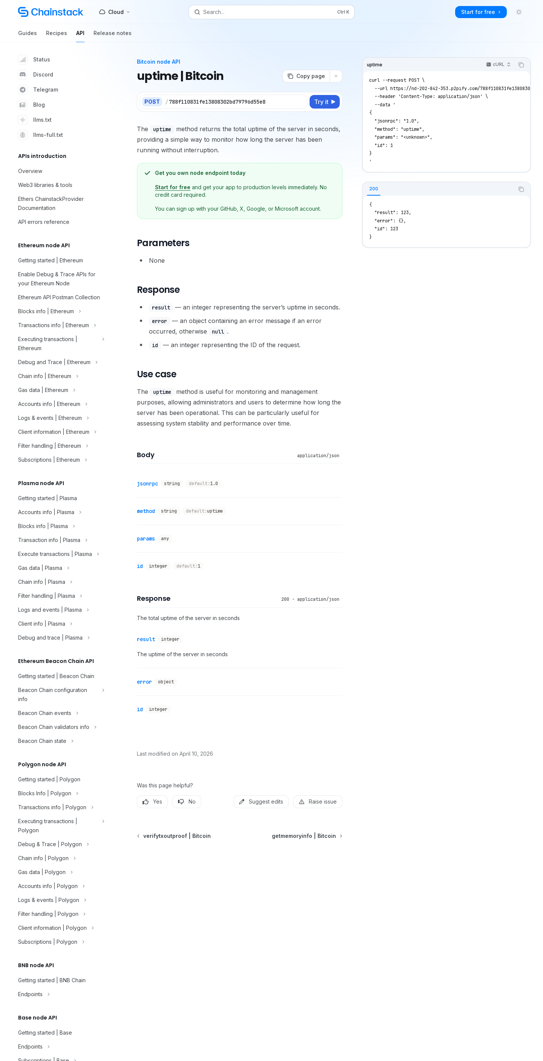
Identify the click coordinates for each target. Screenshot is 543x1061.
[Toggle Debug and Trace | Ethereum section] (60, 362)
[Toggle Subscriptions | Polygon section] (60, 942)
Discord (35, 74)
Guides (27, 36)
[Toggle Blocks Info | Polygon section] (60, 793)
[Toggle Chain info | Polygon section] (60, 858)
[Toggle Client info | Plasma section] (60, 624)
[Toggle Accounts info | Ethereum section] (60, 404)
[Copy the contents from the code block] (521, 65)
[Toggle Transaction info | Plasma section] (60, 540)
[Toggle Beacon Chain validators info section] (60, 727)
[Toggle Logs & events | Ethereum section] (60, 418)
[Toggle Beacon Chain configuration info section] (60, 694)
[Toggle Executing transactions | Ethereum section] (60, 343)
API (80, 36)
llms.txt (35, 119)
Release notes (113, 36)
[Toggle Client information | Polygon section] (60, 928)
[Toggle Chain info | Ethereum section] (60, 376)
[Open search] (271, 12)
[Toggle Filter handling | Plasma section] (60, 596)
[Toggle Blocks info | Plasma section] (60, 526)
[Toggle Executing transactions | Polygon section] (60, 826)
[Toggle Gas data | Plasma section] (60, 568)
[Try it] (325, 102)
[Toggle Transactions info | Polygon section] (60, 807)
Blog (31, 104)
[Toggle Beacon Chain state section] (60, 741)
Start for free (172, 187)
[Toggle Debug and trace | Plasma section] (60, 638)
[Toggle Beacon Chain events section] (60, 713)
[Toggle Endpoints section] (60, 994)
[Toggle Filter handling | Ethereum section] (60, 446)
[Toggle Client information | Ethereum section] (60, 432)
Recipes (56, 36)
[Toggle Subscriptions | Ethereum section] (60, 460)
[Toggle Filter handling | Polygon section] (60, 914)
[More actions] (336, 76)
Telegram (38, 89)
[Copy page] (306, 76)
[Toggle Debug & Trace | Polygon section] (60, 844)
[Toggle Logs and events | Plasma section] (60, 610)
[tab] (373, 188)
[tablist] (438, 189)
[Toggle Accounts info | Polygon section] (60, 886)
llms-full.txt (40, 134)
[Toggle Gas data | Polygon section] (60, 872)
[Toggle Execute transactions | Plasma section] (60, 554)
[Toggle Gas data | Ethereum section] (60, 390)
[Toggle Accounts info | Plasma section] (60, 512)
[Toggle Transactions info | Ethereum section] (60, 325)
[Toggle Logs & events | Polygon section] (60, 900)
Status (34, 59)
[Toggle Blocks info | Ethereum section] (60, 311)
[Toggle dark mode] (519, 12)
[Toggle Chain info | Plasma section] (60, 582)
